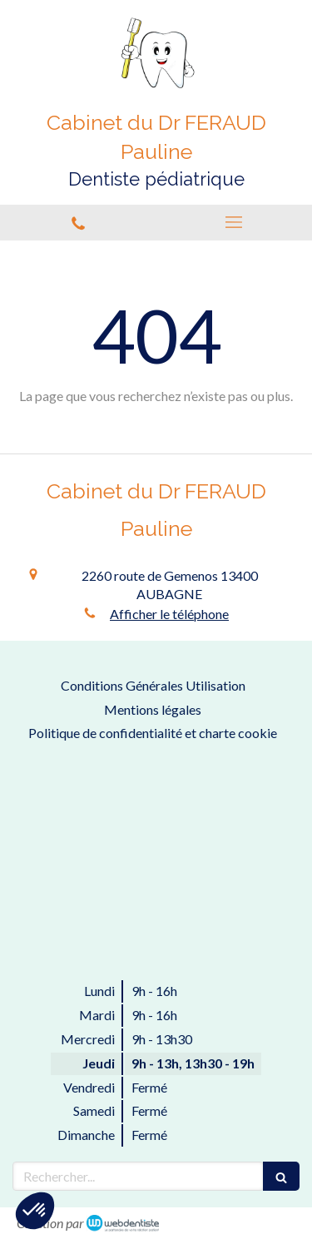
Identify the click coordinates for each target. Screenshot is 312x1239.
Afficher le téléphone (169, 614)
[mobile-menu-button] (234, 222)
